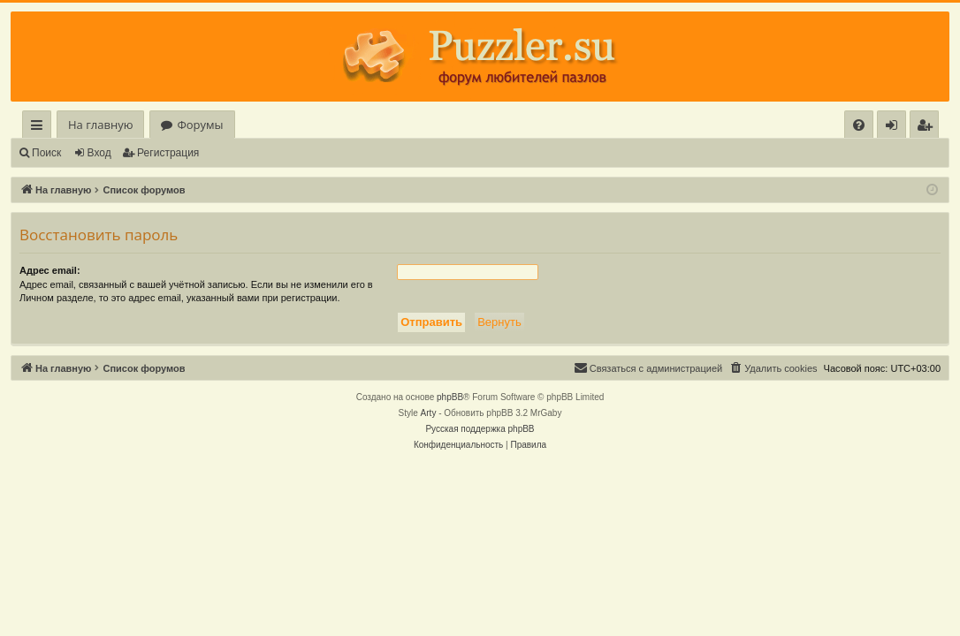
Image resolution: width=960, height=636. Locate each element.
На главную (100, 124)
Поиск (46, 153)
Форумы (200, 124)
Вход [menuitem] (895, 128)
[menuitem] (858, 125)
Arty (429, 413)
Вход (99, 153)
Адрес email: (49, 270)
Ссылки (40, 128)
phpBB (450, 397)
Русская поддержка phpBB (479, 429)
